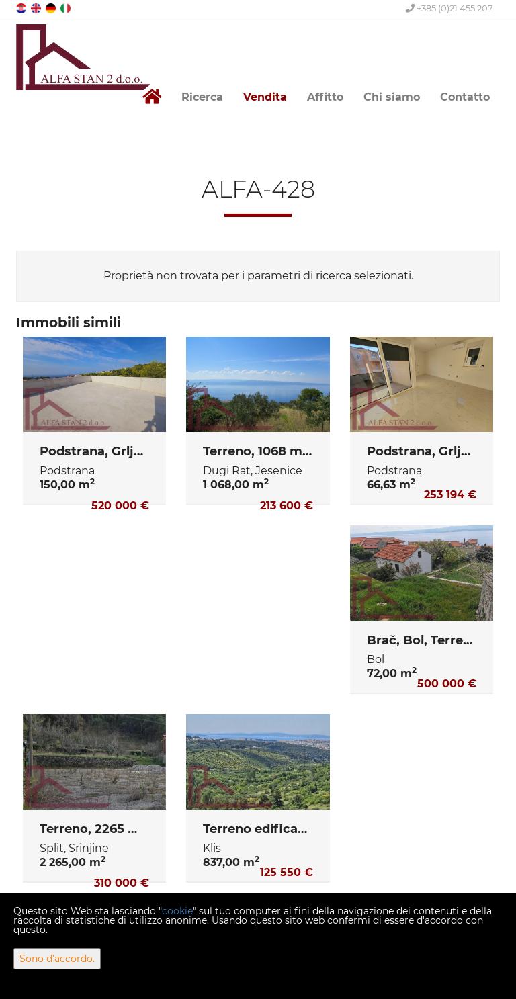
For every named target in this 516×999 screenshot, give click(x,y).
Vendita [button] (265, 97)
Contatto (465, 97)
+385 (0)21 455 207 (449, 8)
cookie (177, 911)
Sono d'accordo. (57, 959)
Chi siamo (391, 97)
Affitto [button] (325, 97)
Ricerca (202, 97)
